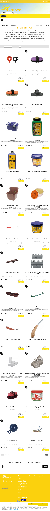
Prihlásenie (2, 1)
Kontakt (19, 478)
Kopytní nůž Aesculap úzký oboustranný (37, 339)
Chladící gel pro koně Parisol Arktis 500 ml (37, 238)
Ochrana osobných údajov (23, 487)
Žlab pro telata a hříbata (12, 205)
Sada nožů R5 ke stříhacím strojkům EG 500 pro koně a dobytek (37, 273)
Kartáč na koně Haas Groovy (12, 406)
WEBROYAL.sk (5, 488)
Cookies (19, 489)
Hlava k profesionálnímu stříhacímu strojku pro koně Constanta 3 (37, 374)
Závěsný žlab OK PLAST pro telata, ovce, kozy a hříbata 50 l (12, 307)
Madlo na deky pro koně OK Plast (37, 306)
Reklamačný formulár (22, 486)
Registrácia (7, 1)
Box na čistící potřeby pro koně (12, 138)
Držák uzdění (12, 70)
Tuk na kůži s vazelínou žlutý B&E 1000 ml (37, 171)
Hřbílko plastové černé (37, 104)
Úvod (5, 22)
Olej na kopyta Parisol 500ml (37, 138)
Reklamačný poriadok (22, 480)
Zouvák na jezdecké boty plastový (12, 272)
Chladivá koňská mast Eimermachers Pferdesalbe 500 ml (37, 407)
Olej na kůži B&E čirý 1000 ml (12, 171)
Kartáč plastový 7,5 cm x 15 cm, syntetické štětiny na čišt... (37, 71)
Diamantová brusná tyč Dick (12, 238)
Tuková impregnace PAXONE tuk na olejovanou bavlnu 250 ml (37, 206)
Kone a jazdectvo (10, 22)
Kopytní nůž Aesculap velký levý (12, 339)
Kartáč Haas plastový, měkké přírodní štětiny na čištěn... (12, 105)
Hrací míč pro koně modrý (12, 440)
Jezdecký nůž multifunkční (37, 440)
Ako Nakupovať (21, 484)
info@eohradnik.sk (8, 481)
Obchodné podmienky (22, 481)
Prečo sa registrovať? (22, 483)
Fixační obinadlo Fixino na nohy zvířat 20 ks (12, 373)
